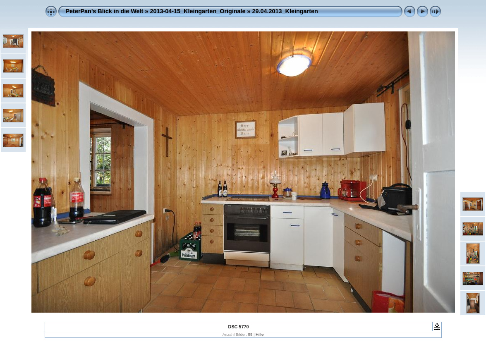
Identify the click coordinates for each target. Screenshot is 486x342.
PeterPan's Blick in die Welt (105, 11)
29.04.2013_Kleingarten (285, 11)
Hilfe (259, 334)
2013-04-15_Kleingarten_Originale (197, 11)
